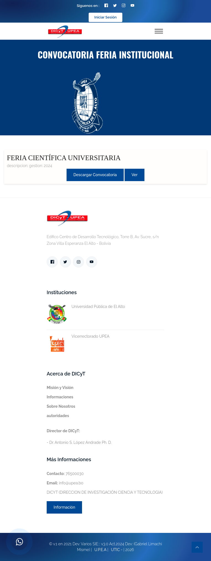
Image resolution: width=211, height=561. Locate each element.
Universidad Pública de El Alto (86, 307)
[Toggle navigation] (158, 31)
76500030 (65, 473)
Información (64, 507)
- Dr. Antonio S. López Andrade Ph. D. (79, 437)
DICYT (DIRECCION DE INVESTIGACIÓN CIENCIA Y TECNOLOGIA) (105, 492)
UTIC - (117, 549)
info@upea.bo (65, 483)
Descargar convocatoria (95, 175)
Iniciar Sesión (105, 17)
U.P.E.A (100, 549)
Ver (134, 175)
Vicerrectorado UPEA (78, 336)
